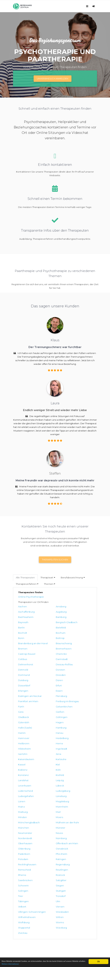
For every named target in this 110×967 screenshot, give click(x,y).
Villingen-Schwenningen (77, 812)
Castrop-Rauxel (26, 641)
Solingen (23, 799)
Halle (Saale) (50, 689)
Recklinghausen (77, 778)
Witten (72, 819)
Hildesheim (24, 705)
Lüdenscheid (50, 731)
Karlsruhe (73, 710)
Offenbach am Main (54, 768)
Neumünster (75, 757)
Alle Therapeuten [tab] (25, 577)
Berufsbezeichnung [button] (72, 577)
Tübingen (48, 805)
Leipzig (47, 726)
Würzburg (23, 829)
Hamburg (73, 689)
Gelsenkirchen (26, 678)
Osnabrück (24, 773)
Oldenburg (74, 768)
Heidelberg (24, 699)
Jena (21, 710)
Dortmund (74, 652)
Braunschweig (26, 636)
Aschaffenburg (76, 606)
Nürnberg (73, 763)
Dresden (23, 657)
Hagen (22, 689)
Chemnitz (48, 641)
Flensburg (74, 668)
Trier (70, 799)
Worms (47, 824)
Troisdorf (23, 805)
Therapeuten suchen (55, 559)
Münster (48, 757)
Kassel (21, 715)
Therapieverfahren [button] (26, 584)
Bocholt (47, 622)
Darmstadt (24, 647)
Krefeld (72, 720)
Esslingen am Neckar (55, 668)
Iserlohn (73, 705)
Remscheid (49, 784)
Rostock (48, 789)
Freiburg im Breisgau (54, 673)
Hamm (22, 694)
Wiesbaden (24, 819)
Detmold (23, 652)
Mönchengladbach (54, 752)
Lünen (71, 736)
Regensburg (25, 784)
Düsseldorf (24, 662)
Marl (45, 747)
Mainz (46, 741)
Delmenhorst (50, 647)
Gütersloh (73, 684)
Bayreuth (23, 617)
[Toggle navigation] (88, 6)
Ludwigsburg (75, 731)
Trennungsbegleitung (25, 917)
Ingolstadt (49, 705)
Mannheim (74, 741)
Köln (20, 720)
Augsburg (23, 611)
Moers (21, 752)
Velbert (22, 810)
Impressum (19, 935)
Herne (72, 699)
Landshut (23, 726)
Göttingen (49, 684)
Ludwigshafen (26, 736)
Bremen (48, 636)
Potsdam (23, 778)
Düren (71, 657)
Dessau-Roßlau (76, 647)
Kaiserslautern (51, 710)
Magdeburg (24, 741)
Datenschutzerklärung (25, 932)
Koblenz (73, 715)
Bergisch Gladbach (54, 617)
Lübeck (22, 731)
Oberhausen (25, 768)
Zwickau (60, 829)
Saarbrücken (75, 789)
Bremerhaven (76, 636)
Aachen (22, 606)
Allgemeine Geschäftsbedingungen (33, 928)
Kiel (45, 715)
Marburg (23, 747)
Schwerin (48, 794)
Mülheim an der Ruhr (80, 752)
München (23, 757)
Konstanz (48, 720)
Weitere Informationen (37, 963)
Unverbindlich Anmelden (52, 78)
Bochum (73, 622)
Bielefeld (23, 622)
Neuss (21, 763)
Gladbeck (23, 684)
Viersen (47, 810)
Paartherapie (20, 913)
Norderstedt (50, 763)
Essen (21, 668)
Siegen (72, 794)
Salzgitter (23, 794)
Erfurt (46, 662)
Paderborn (49, 773)
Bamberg (73, 611)
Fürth (71, 673)
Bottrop (47, 627)
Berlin (71, 617)
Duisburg (48, 657)
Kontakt (17, 906)
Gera (46, 678)
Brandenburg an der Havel (79, 629)
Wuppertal (74, 824)
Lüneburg (48, 736)
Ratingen (48, 778)
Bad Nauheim (51, 611)
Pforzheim (74, 773)
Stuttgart (48, 799)
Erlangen (73, 662)
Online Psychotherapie (31, 596)
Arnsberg (48, 606)
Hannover (74, 694)
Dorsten (48, 652)
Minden (72, 747)
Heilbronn (49, 699)
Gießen (72, 678)
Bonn (21, 627)
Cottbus (72, 641)
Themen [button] (48, 584)
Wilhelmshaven (52, 819)
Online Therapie (22, 909)
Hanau (47, 694)
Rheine (22, 789)
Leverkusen (75, 726)
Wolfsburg (23, 824)
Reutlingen (74, 784)
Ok (98, 959)
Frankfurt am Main (28, 673)
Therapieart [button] (47, 577)
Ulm (70, 805)
